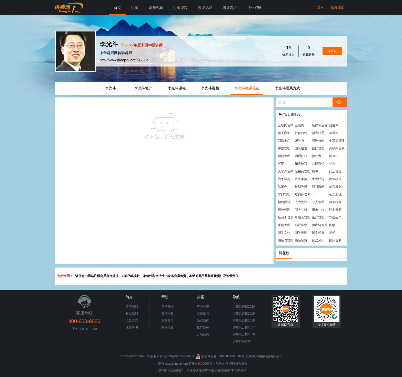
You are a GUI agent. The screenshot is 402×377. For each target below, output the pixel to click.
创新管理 (284, 156)
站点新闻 (203, 320)
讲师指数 (167, 313)
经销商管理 (302, 171)
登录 (320, 7)
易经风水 (301, 225)
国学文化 (284, 233)
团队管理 (318, 148)
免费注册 (337, 7)
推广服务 (203, 327)
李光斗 (110, 88)
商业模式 (335, 179)
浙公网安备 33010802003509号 (220, 356)
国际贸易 (335, 240)
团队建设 (301, 148)
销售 (332, 163)
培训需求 (230, 8)
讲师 (134, 8)
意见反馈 (167, 306)
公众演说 (335, 194)
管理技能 (318, 140)
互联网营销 (285, 125)
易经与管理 (285, 240)
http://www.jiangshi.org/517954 (124, 60)
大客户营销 (285, 171)
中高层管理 (337, 140)
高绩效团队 (337, 148)
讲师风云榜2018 (244, 320)
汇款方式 (132, 320)
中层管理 (284, 148)
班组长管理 (302, 217)
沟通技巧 (301, 156)
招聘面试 (284, 202)
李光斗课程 (177, 88)
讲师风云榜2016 (244, 334)
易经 (332, 233)
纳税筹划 (335, 186)
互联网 (299, 125)
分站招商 (203, 334)
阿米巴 (333, 156)
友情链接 (203, 313)
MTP (281, 163)
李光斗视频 (210, 88)
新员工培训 (285, 217)
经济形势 (301, 179)
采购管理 (284, 225)
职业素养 (335, 210)
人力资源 (301, 202)
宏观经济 (318, 179)
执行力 (316, 156)
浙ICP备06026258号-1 (179, 356)
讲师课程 (180, 8)
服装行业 (335, 202)
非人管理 (318, 202)
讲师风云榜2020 (244, 306)
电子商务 (284, 133)
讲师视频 (156, 8)
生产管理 (318, 217)
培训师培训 (302, 194)
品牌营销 (318, 163)
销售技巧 (301, 163)
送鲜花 (332, 51)
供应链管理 (319, 225)
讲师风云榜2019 (244, 313)
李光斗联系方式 (287, 88)
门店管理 (335, 171)
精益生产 (335, 217)
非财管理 (284, 194)
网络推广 (284, 140)
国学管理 (301, 233)
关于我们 (132, 306)
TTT (315, 194)
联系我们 (132, 313)
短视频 (333, 125)
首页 (117, 8)
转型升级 (301, 186)
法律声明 (132, 327)
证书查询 (167, 320)
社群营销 (301, 133)
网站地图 (167, 327)
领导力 (299, 140)
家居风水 (318, 240)
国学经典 (318, 233)
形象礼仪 (318, 210)
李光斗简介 (143, 88)
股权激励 (318, 186)
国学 (332, 225)
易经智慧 (301, 240)
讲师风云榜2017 (244, 327)
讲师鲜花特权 (242, 341)
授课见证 (205, 8)
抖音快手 (318, 133)
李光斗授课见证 (246, 88)
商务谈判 (284, 179)
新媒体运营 (319, 125)
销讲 (315, 171)
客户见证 (203, 306)
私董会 (282, 186)
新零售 (333, 133)
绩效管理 (284, 210)
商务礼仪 (301, 210)
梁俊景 (219, 370)
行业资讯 (254, 8)
